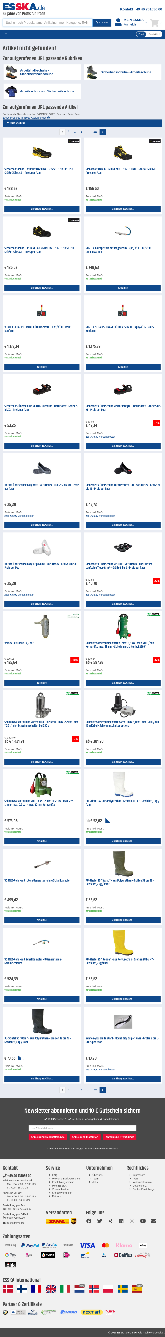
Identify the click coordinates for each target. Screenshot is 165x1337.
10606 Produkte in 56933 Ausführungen (26, 117)
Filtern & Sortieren (15, 123)
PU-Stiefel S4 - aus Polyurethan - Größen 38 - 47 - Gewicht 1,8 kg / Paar (123, 803)
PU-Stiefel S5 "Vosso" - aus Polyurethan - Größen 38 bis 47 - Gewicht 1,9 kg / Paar (120, 882)
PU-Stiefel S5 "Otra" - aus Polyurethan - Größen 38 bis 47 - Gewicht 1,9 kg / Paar (37, 1040)
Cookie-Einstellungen (144, 1189)
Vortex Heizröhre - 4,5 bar (19, 643)
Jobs (95, 1182)
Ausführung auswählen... (42, 209)
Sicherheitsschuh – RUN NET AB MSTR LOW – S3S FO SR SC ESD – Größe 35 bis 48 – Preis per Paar (40, 250)
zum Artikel (123, 288)
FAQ (54, 1175)
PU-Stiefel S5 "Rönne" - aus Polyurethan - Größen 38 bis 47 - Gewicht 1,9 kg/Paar (120, 961)
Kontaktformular (13, 1223)
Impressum (139, 1175)
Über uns (97, 1175)
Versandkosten (60, 1189)
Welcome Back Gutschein (66, 1178)
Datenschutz (140, 1185)
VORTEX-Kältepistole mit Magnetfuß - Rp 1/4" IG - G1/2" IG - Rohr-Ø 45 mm (119, 250)
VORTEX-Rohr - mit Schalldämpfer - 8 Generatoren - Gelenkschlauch (33, 961)
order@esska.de (14, 1217)
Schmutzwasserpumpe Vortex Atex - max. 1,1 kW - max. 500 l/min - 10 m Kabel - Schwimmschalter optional (123, 724)
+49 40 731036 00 (17, 1176)
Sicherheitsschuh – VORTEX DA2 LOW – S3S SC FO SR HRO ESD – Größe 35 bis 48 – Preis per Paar (39, 171)
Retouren (57, 1196)
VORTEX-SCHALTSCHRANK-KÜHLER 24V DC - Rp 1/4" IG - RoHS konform (37, 329)
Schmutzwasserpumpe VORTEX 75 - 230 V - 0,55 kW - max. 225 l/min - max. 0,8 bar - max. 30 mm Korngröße (38, 803)
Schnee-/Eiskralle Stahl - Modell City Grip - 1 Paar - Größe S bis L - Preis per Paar (122, 1040)
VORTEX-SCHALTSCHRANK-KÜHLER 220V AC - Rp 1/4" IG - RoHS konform (120, 329)
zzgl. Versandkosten (101, 436)
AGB (135, 1178)
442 (95, 131)
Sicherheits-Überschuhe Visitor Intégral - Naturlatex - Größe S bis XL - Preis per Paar (123, 408)
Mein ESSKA (59, 1185)
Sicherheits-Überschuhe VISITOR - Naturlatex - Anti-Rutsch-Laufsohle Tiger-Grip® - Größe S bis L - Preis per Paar (119, 566)
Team (95, 1178)
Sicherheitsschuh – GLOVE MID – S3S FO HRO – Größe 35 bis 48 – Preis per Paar (122, 171)
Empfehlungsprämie (63, 1182)
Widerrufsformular (142, 1182)
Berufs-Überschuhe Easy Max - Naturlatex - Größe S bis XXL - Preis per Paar (41, 487)
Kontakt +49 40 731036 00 (141, 9)
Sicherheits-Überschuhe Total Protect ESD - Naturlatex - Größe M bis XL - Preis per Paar (123, 487)
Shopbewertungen (62, 1192)
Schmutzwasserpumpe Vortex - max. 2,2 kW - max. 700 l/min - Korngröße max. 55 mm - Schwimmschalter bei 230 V (120, 645)
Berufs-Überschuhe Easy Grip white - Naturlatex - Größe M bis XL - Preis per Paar (41, 566)
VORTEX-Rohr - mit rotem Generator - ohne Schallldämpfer (37, 880)
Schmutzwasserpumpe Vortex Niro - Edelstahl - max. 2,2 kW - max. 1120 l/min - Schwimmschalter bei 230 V (41, 724)
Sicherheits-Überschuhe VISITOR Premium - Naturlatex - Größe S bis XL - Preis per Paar (41, 408)
